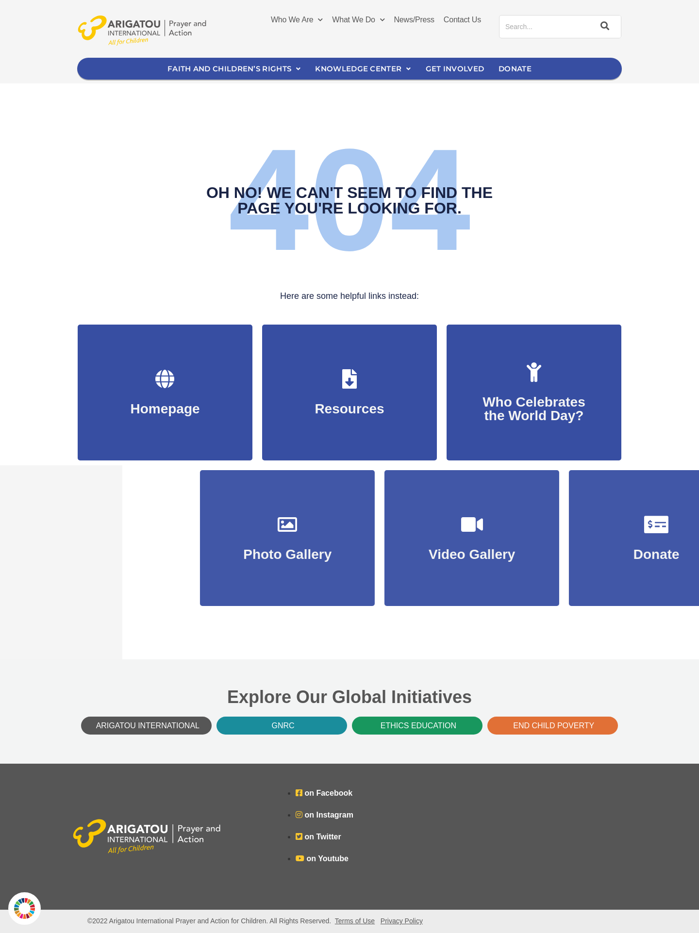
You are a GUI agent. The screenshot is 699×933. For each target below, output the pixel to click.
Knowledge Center (363, 68)
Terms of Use (355, 921)
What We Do (358, 20)
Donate (515, 68)
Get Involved (455, 68)
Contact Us (462, 20)
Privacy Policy (402, 921)
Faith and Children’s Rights (233, 68)
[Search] (603, 27)
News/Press (414, 20)
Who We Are (297, 20)
